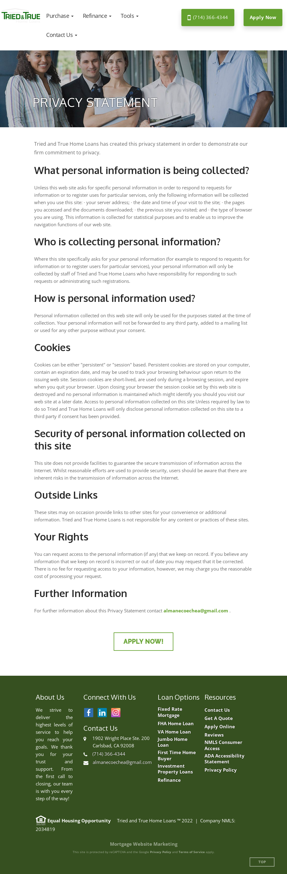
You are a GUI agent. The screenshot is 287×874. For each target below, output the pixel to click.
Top (262, 862)
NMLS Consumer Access (223, 745)
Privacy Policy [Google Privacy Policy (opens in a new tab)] (160, 852)
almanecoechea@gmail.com (196, 610)
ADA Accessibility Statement (224, 759)
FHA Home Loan (176, 723)
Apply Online (219, 727)
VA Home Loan (174, 732)
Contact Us (217, 710)
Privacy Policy (220, 770)
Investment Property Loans (175, 769)
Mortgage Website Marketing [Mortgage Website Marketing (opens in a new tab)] (143, 844)
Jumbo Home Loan (173, 742)
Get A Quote (218, 718)
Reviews (214, 735)
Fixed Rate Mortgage (170, 712)
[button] (60, 15)
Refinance (169, 780)
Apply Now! (143, 641)
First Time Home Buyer (177, 755)
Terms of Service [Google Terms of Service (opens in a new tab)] (192, 852)
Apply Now (263, 17)
